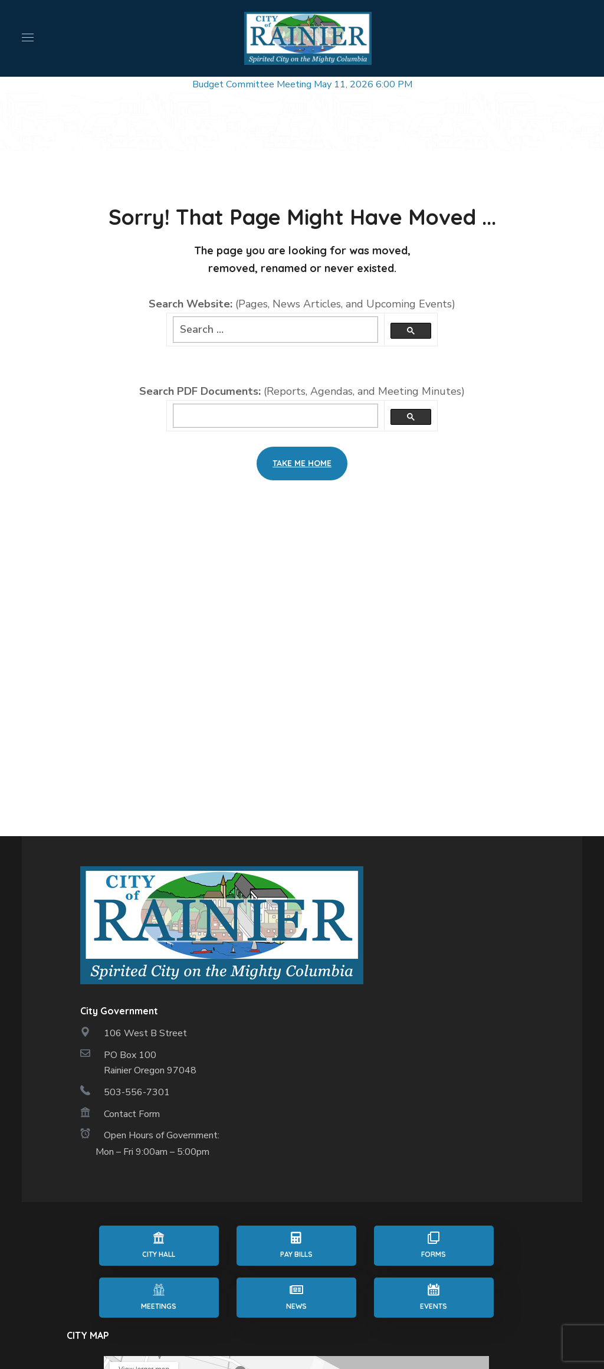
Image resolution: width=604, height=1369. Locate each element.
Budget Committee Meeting (251, 84)
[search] (275, 416)
